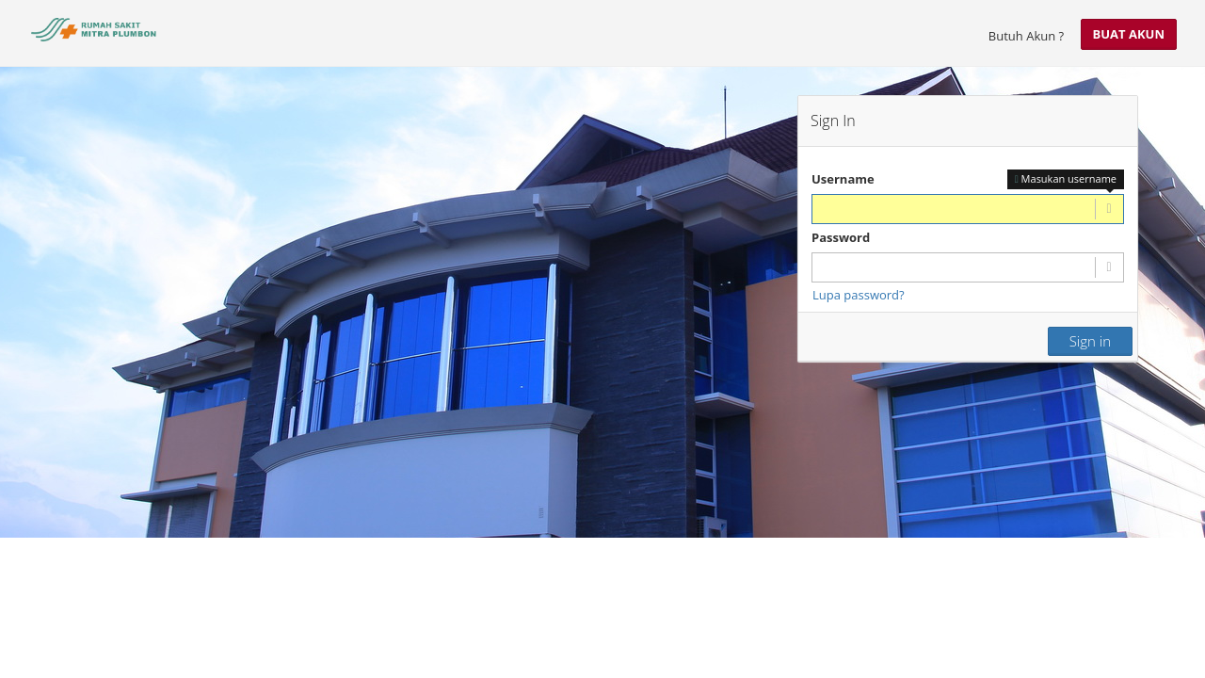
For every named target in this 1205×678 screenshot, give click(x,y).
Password (840, 237)
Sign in (1090, 340)
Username (843, 178)
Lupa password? (858, 294)
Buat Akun (1129, 33)
